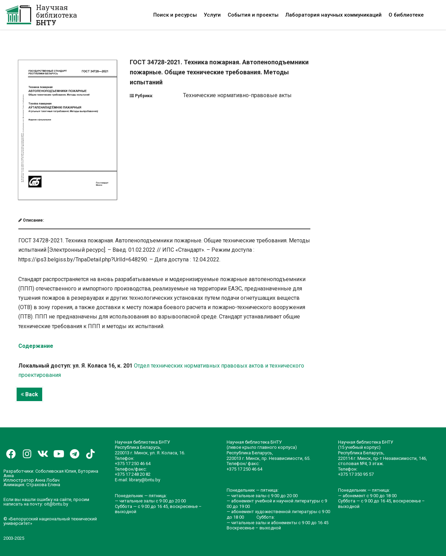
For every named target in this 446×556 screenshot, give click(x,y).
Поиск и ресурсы (175, 15)
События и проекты (253, 15)
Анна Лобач (47, 480)
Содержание (35, 346)
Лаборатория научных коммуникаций (333, 15)
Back (29, 394)
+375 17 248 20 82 (133, 474)
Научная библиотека (56, 15)
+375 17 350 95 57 (356, 474)
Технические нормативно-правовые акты (237, 95)
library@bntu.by (144, 479)
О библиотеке (406, 15)
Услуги (212, 15)
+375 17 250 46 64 (133, 463)
